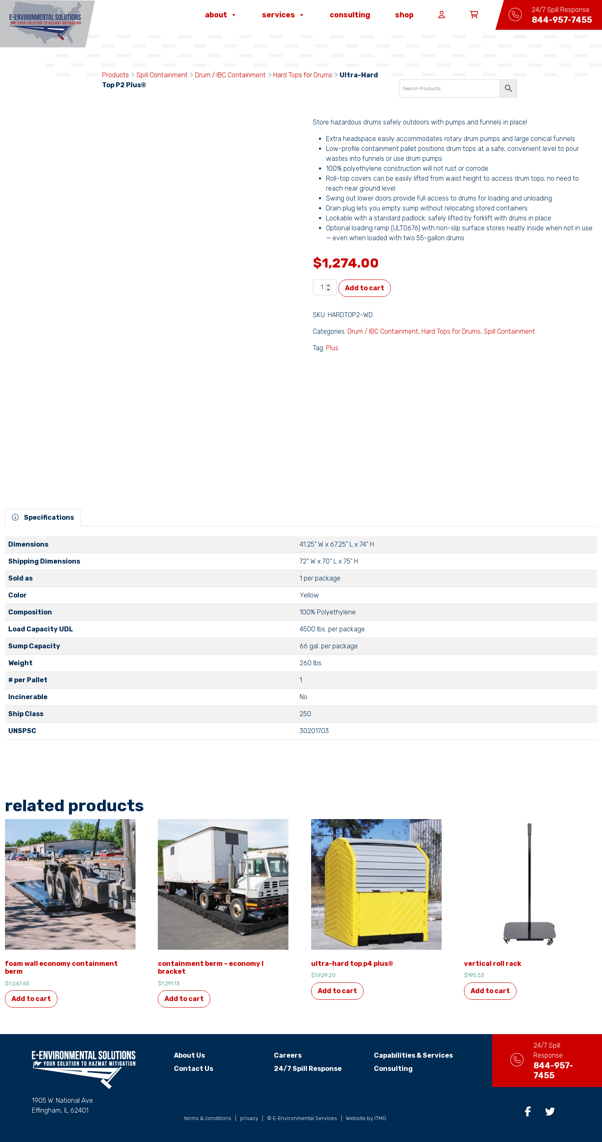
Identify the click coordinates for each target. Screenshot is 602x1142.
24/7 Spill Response (301, 1069)
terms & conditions (207, 1118)
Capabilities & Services (405, 1055)
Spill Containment (162, 75)
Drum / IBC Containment (230, 75)
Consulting (350, 14)
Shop (404, 14)
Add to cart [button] (31, 999)
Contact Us (186, 1069)
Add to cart (364, 288)
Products (115, 75)
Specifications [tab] (43, 517)
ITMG (380, 1118)
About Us (182, 1055)
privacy (249, 1118)
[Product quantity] (325, 287)
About (221, 14)
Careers (281, 1055)
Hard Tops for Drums (302, 75)
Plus (332, 348)
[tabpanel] (301, 641)
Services (283, 14)
